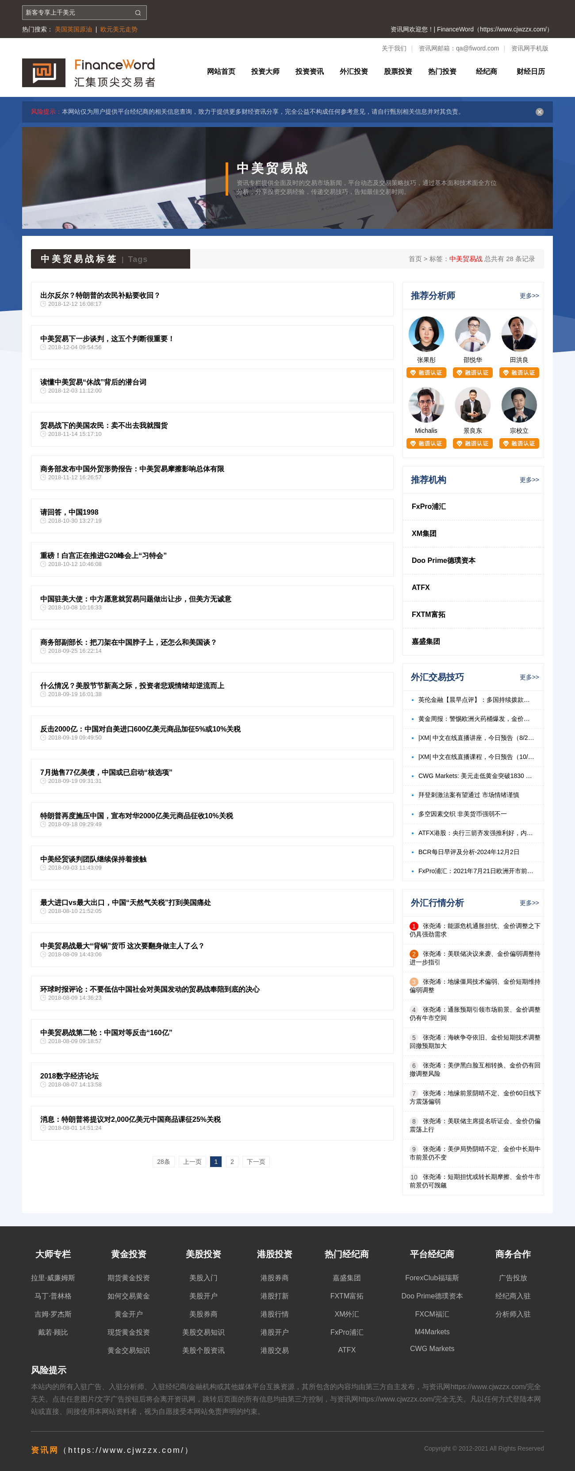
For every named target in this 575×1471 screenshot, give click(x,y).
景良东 (473, 430)
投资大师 (265, 71)
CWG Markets (432, 1348)
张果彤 (426, 359)
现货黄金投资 (128, 1332)
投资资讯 (309, 71)
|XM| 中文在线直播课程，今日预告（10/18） (476, 756)
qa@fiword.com (477, 48)
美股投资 (203, 1254)
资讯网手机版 (529, 48)
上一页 (192, 1161)
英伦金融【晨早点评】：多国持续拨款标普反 (476, 699)
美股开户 (203, 1296)
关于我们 (394, 48)
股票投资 (398, 71)
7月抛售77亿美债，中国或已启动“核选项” (106, 772)
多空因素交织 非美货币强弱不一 (462, 813)
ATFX (421, 587)
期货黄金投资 (128, 1278)
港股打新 (275, 1296)
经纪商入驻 (513, 1296)
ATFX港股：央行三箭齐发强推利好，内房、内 (476, 832)
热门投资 (442, 71)
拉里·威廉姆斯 (53, 1278)
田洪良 (519, 359)
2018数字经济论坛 (69, 1076)
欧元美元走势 (119, 29)
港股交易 (275, 1350)
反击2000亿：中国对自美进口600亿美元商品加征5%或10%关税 (140, 729)
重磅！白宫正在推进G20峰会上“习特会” (103, 555)
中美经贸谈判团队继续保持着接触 (93, 859)
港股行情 (275, 1314)
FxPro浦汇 (429, 506)
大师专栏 (53, 1254)
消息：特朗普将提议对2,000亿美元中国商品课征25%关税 (130, 1119)
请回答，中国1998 (69, 512)
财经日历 (531, 71)
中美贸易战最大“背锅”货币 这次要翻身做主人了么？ (122, 946)
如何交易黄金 (128, 1296)
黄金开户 (129, 1314)
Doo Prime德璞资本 (443, 560)
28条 (163, 1161)
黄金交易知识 (128, 1350)
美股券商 (203, 1314)
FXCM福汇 (432, 1314)
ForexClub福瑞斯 (432, 1278)
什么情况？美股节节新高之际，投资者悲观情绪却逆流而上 (132, 685)
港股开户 (275, 1332)
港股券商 (275, 1278)
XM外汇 (346, 1314)
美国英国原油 (73, 29)
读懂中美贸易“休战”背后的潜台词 (93, 382)
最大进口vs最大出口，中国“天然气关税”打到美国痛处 (125, 902)
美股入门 (203, 1278)
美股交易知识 (203, 1332)
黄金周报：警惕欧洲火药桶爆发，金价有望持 (476, 718)
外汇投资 (354, 71)
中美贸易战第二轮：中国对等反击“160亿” (106, 1032)
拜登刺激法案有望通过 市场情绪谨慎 (468, 794)
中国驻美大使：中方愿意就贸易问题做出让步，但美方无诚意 (135, 599)
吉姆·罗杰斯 (53, 1314)
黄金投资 (128, 1254)
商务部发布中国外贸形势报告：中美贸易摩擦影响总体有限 (132, 469)
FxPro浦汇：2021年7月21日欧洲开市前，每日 (476, 870)
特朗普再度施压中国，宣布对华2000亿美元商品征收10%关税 (136, 816)
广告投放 (513, 1278)
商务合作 (513, 1254)
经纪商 (486, 71)
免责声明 (222, 1411)
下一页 (256, 1161)
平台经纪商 (432, 1254)
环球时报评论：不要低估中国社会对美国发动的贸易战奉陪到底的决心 (150, 989)
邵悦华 (473, 359)
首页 (415, 258)
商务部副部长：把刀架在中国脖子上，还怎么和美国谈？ (128, 642)
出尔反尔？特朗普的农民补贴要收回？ (100, 295)
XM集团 (424, 533)
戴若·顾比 (53, 1332)
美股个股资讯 (203, 1350)
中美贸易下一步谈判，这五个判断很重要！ (107, 339)
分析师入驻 (513, 1314)
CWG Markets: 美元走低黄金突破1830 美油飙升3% (476, 775)
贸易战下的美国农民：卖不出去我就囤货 (104, 425)
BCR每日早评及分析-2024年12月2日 (469, 851)
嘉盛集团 (426, 641)
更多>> (529, 295)
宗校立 (519, 430)
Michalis (426, 430)
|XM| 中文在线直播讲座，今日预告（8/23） (476, 737)
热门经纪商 (347, 1254)
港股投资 (274, 1254)
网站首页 (221, 71)
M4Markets (432, 1332)
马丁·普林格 (53, 1296)
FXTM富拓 (428, 614)
